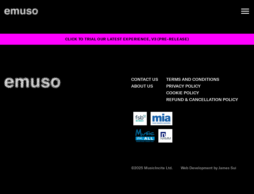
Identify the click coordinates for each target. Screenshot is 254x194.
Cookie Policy (182, 92)
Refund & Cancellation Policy (202, 99)
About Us (142, 85)
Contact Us (144, 79)
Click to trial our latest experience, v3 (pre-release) (127, 39)
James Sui (227, 167)
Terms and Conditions (192, 79)
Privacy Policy (183, 85)
